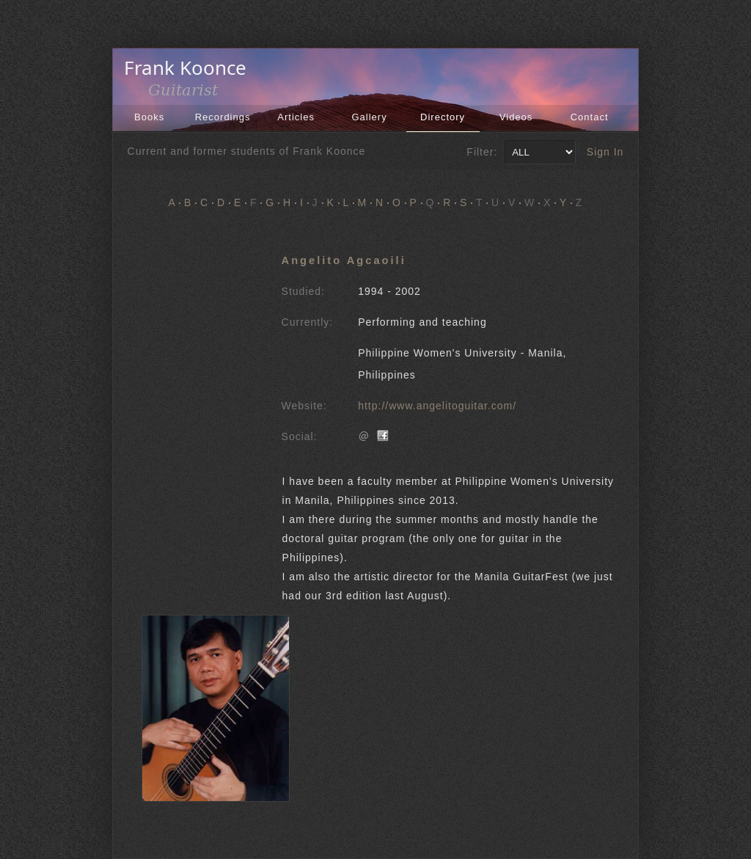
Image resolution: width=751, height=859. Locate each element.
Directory (442, 117)
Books (149, 117)
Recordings (223, 117)
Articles (296, 117)
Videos (516, 117)
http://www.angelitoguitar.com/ (437, 406)
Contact (590, 117)
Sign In (605, 152)
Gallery (369, 117)
